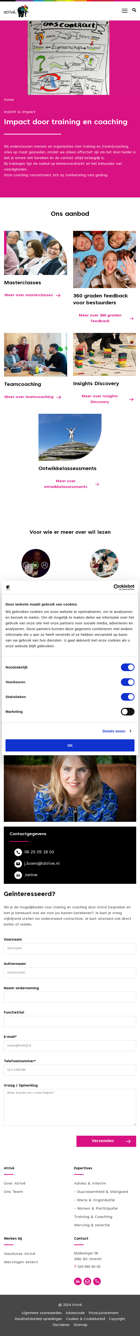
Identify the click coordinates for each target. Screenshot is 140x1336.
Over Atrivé (15, 1184)
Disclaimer (61, 1325)
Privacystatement (104, 1313)
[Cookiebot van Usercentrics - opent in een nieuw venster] (114, 587)
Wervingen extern (21, 1262)
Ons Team (13, 1192)
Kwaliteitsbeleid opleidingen (38, 1319)
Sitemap (80, 1325)
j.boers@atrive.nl (41, 864)
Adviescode (75, 1313)
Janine (31, 875)
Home (9, 100)
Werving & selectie (92, 1225)
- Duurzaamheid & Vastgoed (101, 1192)
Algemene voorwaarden (42, 1313)
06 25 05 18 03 (39, 852)
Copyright (117, 1319)
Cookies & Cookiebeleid (85, 1319)
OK (70, 745)
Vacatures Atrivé (19, 1254)
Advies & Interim (90, 1184)
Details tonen (113, 731)
